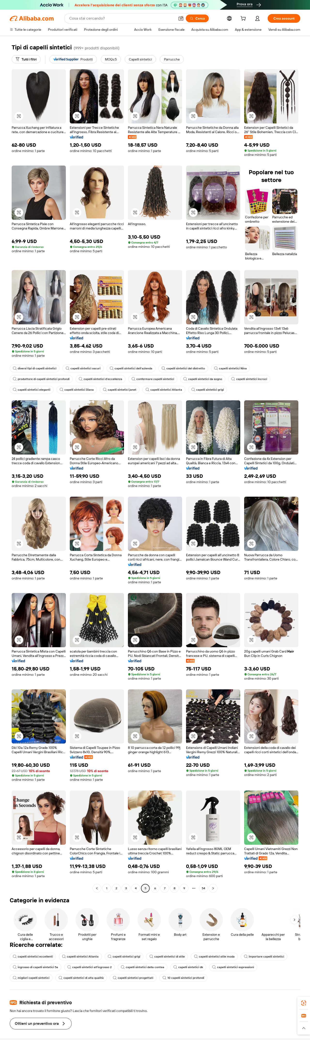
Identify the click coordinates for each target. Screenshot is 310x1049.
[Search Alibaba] (121, 18)
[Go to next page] (213, 888)
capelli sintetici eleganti (31, 390)
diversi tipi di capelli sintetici (34, 368)
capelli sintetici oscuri (83, 368)
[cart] (244, 19)
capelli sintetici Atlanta (164, 390)
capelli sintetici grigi (207, 390)
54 (203, 888)
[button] (181, 18)
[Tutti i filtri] (26, 59)
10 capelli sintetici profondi (183, 978)
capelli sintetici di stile (167, 956)
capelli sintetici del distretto (183, 368)
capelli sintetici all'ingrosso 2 (89, 967)
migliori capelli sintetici (31, 978)
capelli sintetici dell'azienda (131, 368)
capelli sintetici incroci (249, 379)
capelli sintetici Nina (230, 368)
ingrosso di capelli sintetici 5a (35, 967)
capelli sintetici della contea (142, 967)
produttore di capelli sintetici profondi (41, 379)
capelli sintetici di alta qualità (81, 978)
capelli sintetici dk (188, 967)
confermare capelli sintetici (153, 379)
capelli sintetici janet (119, 390)
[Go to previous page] (97, 888)
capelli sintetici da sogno (202, 379)
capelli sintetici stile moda (214, 956)
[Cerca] (197, 18)
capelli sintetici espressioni (233, 967)
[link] (303, 1003)
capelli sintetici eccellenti (33, 956)
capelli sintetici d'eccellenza (100, 379)
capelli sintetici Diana (77, 390)
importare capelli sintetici (264, 956)
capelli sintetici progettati (133, 978)
